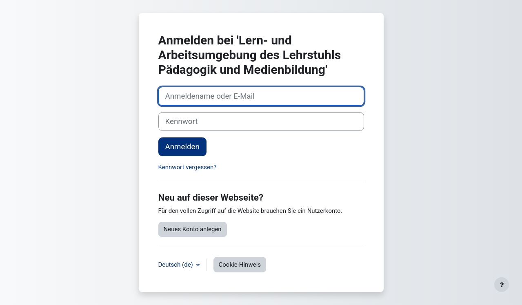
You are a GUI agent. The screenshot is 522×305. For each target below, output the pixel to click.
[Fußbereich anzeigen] (501, 284)
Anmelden (182, 146)
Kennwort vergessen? (187, 167)
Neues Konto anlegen (193, 229)
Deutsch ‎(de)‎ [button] (176, 264)
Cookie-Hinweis (240, 264)
